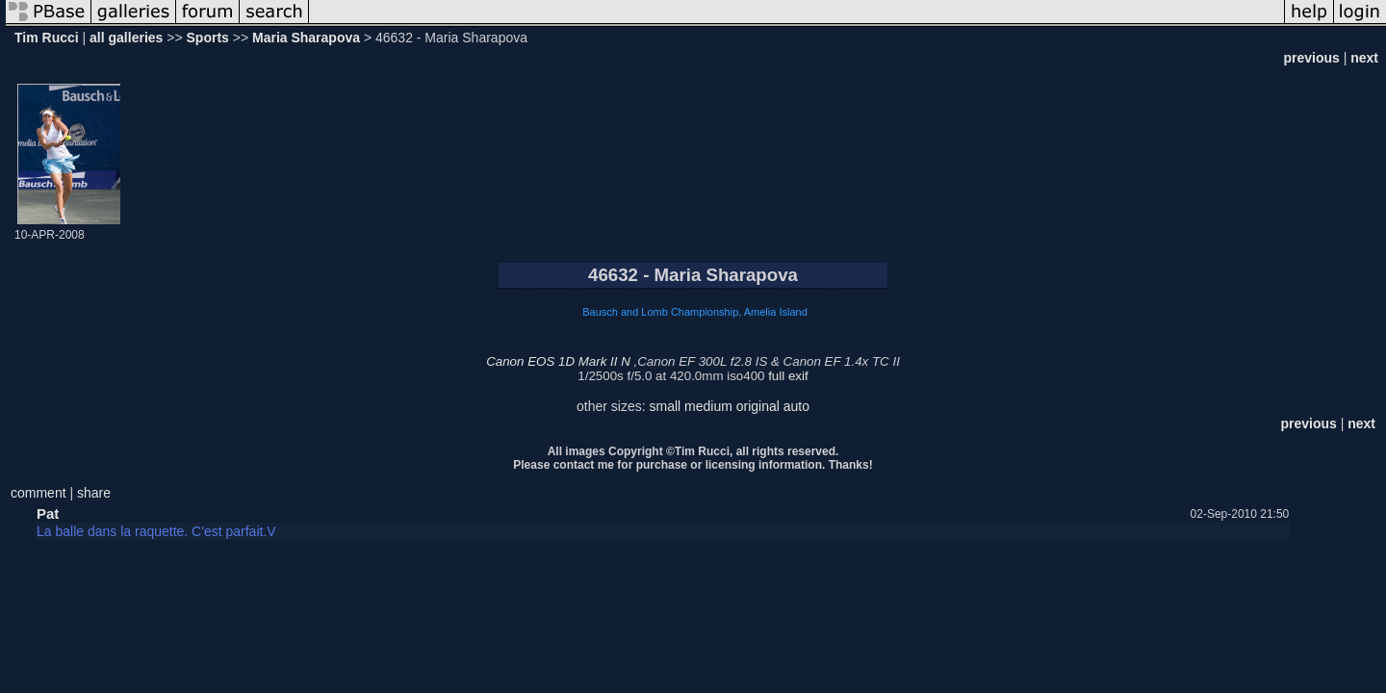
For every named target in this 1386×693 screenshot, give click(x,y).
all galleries (126, 37)
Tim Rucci (46, 37)
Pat (48, 513)
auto (796, 406)
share (94, 492)
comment (38, 492)
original (758, 406)
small (664, 406)
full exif (788, 376)
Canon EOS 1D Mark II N (558, 361)
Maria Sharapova (306, 37)
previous (1311, 57)
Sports (208, 37)
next (1364, 57)
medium (708, 406)
